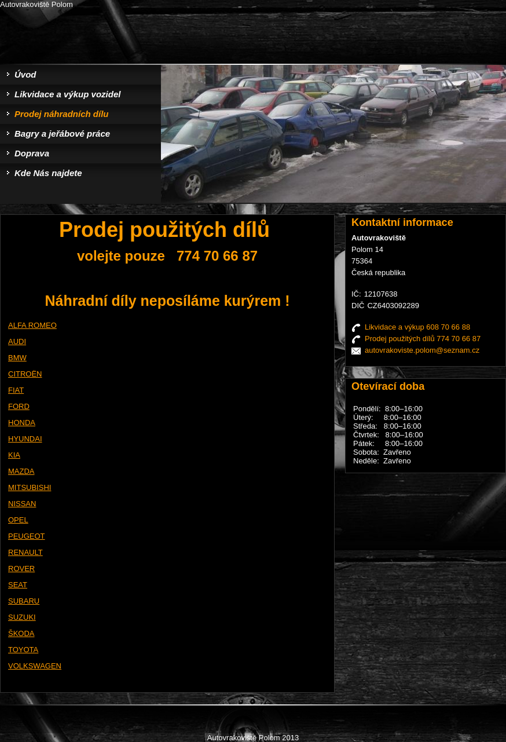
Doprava (31, 153)
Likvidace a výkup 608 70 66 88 (417, 327)
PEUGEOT (26, 536)
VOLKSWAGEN (34, 665)
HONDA (21, 422)
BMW (17, 357)
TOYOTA (23, 649)
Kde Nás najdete (48, 173)
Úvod (25, 74)
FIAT (16, 390)
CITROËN (25, 374)
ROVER (21, 568)
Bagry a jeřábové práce (62, 133)
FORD (19, 406)
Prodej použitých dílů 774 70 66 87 (423, 338)
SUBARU (23, 601)
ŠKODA (21, 633)
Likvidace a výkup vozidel (67, 94)
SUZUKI (22, 617)
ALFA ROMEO (32, 325)
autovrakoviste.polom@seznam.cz (422, 350)
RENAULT (25, 552)
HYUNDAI (25, 438)
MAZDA (21, 471)
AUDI (17, 341)
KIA (14, 455)
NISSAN (22, 503)
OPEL (18, 520)
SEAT (17, 584)
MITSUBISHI (29, 487)
